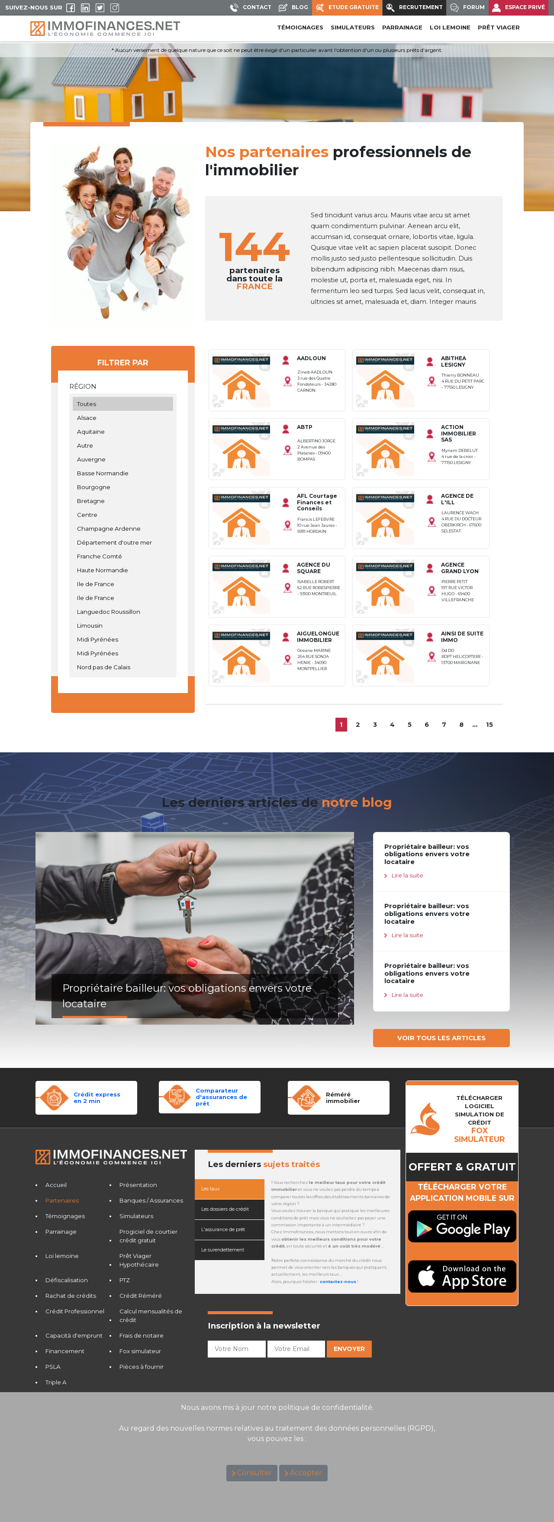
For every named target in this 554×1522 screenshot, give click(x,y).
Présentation (138, 1184)
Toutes (123, 404)
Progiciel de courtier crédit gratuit (148, 1236)
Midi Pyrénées (123, 639)
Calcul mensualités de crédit (150, 1315)
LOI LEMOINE (450, 27)
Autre (123, 445)
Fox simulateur (140, 1351)
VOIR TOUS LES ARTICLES (441, 1038)
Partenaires (62, 1200)
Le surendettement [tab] (222, 1250)
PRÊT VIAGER (499, 27)
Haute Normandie (123, 570)
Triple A (56, 1382)
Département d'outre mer (123, 542)
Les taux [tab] (210, 1189)
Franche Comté (123, 556)
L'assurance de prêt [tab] (223, 1229)
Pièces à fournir (141, 1366)
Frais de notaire (141, 1335)
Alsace (123, 418)
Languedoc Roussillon (123, 612)
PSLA (53, 1366)
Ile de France (123, 584)
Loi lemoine (62, 1255)
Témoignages (300, 27)
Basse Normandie (123, 473)
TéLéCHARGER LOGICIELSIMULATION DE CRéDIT (479, 1118)
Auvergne (123, 459)
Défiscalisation (66, 1280)
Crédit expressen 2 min (97, 1097)
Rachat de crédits (70, 1295)
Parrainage (61, 1231)
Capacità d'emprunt (74, 1335)
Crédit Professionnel (74, 1311)
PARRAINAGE (402, 27)
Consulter (254, 1473)
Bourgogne (123, 487)
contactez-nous (338, 1281)
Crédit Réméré (140, 1295)
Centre (123, 515)
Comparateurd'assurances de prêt (221, 1096)
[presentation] (273, 1378)
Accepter (306, 1473)
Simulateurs (136, 1215)
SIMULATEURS (353, 27)
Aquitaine (123, 432)
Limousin (123, 625)
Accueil (56, 1184)
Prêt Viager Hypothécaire (139, 1260)
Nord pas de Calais (123, 667)
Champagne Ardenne (123, 528)
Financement (64, 1351)
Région (83, 386)
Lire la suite (407, 875)
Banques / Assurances (151, 1200)
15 (489, 725)
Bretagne (123, 501)
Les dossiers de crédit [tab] (225, 1209)
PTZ (124, 1280)
